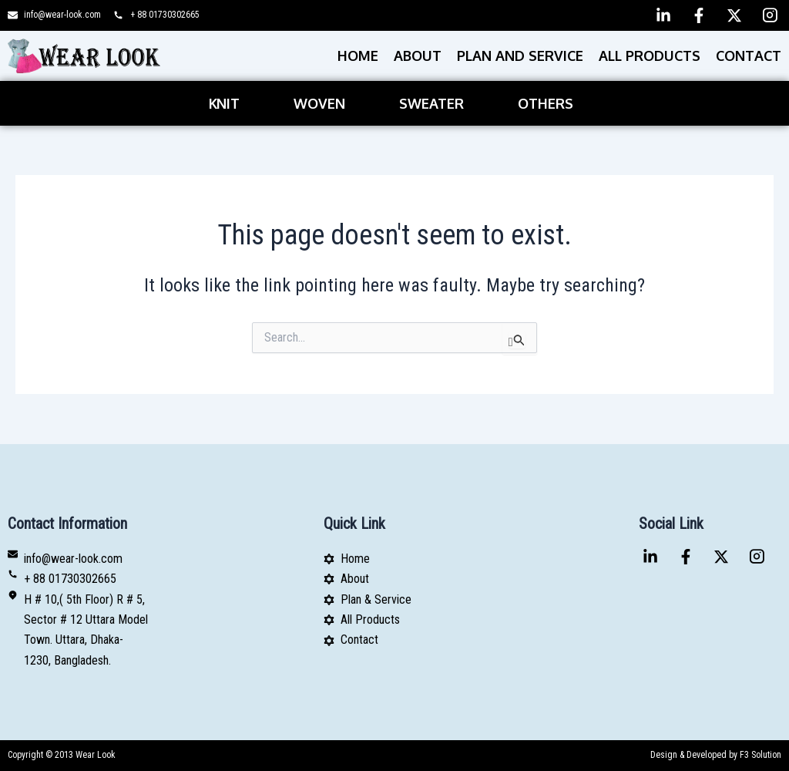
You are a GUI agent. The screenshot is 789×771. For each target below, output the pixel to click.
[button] (228, 103)
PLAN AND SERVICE (520, 55)
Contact (748, 55)
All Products (649, 55)
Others (545, 103)
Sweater (431, 103)
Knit (224, 103)
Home (357, 55)
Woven (319, 103)
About (418, 55)
